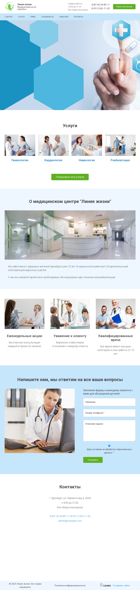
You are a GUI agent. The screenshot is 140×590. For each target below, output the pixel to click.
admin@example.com (70, 520)
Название (90, 402)
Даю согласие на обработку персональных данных (109, 451)
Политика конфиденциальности (69, 585)
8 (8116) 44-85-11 (101, 4)
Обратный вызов (124, 6)
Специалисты (47, 17)
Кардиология (53, 160)
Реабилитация (120, 160)
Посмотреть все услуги (70, 176)
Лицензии (63, 17)
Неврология (87, 160)
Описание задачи (94, 424)
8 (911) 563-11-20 (101, 8)
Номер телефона (94, 413)
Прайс (33, 17)
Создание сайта (121, 585)
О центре (8, 17)
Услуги (21, 17)
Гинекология (19, 160)
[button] (70, 235)
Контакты (78, 17)
